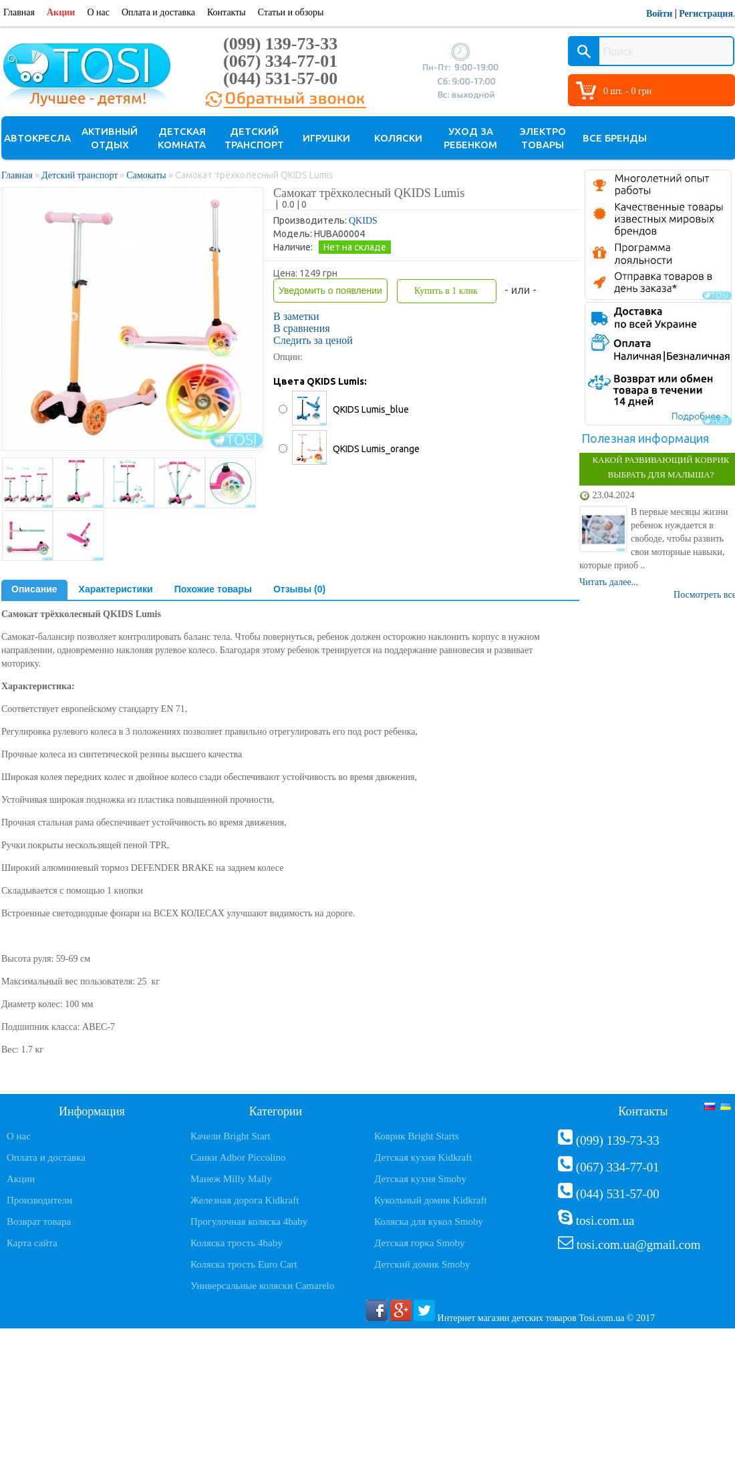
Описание (34, 589)
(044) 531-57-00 (280, 78)
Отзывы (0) (299, 589)
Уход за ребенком (470, 138)
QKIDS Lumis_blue (371, 409)
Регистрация (706, 14)
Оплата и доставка (158, 12)
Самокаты (146, 175)
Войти (659, 14)
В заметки (296, 316)
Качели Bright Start (230, 1136)
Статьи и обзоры (291, 12)
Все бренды (615, 138)
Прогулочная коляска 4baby (248, 1221)
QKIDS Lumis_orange (376, 448)
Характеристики (116, 589)
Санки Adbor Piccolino (238, 1157)
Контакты (226, 12)
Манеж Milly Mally (231, 1178)
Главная (19, 12)
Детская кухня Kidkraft (423, 1157)
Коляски (398, 138)
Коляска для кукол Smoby (428, 1221)
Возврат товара (39, 1221)
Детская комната (182, 138)
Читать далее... (608, 582)
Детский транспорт (254, 138)
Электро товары (543, 138)
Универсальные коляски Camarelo (262, 1285)
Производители (39, 1200)
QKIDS (363, 221)
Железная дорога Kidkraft (244, 1200)
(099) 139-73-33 (280, 43)
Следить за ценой (313, 340)
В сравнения (301, 328)
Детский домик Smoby (422, 1264)
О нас (98, 12)
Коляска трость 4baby (236, 1243)
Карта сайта (32, 1243)
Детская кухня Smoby (420, 1178)
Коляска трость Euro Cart (243, 1264)
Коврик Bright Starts (416, 1136)
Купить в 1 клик (446, 291)
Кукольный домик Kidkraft (430, 1200)
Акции (61, 12)
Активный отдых (110, 138)
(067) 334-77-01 (280, 61)
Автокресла (37, 138)
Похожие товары (213, 589)
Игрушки (326, 138)
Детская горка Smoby (419, 1243)
